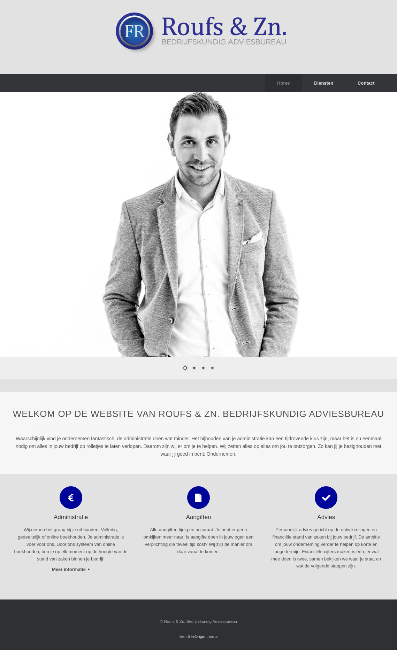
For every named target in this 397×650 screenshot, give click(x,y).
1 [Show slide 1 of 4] (185, 368)
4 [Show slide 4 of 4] (212, 368)
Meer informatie (71, 569)
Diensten (323, 83)
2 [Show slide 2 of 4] (194, 368)
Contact (366, 83)
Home (283, 83)
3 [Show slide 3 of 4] (203, 368)
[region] (198, 235)
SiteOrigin (197, 636)
